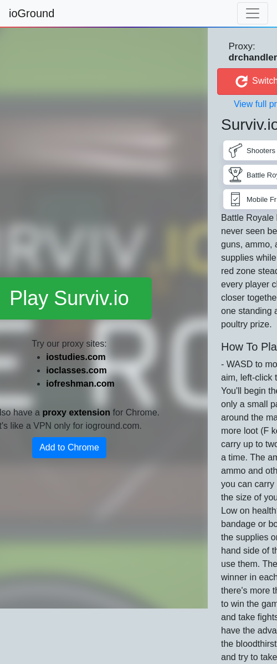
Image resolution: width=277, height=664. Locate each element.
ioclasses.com (76, 370)
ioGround (31, 13)
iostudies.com (76, 357)
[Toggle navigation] (252, 13)
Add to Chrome (69, 447)
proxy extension (76, 412)
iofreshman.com (80, 383)
